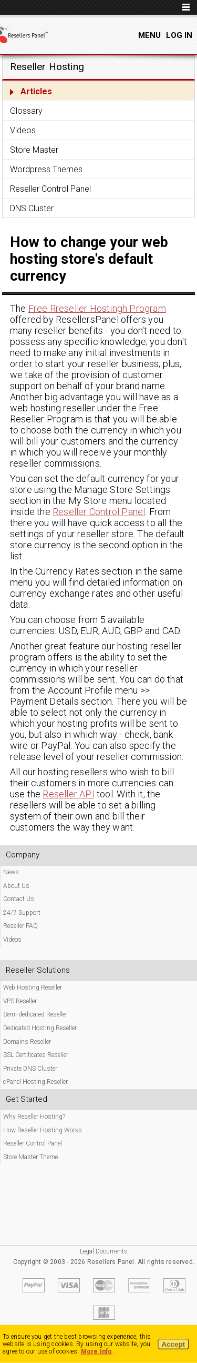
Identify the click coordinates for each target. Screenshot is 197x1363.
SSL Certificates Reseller (35, 1055)
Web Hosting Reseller (32, 987)
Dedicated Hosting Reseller (40, 1028)
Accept (173, 1344)
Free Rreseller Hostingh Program (97, 308)
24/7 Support (21, 912)
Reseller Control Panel (50, 189)
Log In (179, 35)
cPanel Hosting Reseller (35, 1081)
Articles (36, 91)
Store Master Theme (30, 1157)
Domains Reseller (27, 1041)
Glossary (26, 111)
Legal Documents (104, 1251)
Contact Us (18, 899)
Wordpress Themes (46, 169)
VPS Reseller (20, 1001)
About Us (16, 886)
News (11, 872)
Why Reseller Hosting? (34, 1116)
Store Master (34, 150)
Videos (23, 130)
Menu (149, 35)
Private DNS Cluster (30, 1068)
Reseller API (68, 793)
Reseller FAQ (20, 926)
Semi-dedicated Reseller (35, 1014)
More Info (96, 1351)
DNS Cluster (32, 208)
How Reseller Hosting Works (42, 1130)
